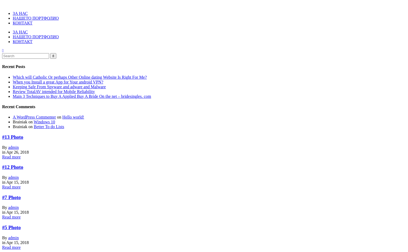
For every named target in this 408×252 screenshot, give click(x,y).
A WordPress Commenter (34, 117)
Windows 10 (44, 122)
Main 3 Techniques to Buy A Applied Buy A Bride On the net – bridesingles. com (82, 96)
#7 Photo (11, 197)
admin (13, 147)
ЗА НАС (20, 13)
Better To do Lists (49, 126)
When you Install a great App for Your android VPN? (58, 82)
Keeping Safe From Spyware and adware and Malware (59, 87)
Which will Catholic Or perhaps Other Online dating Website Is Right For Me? (80, 77)
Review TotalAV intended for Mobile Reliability (54, 91)
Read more (11, 157)
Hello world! (73, 117)
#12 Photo (12, 167)
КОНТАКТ (22, 23)
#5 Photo (11, 227)
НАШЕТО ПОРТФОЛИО (36, 18)
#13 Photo (12, 137)
